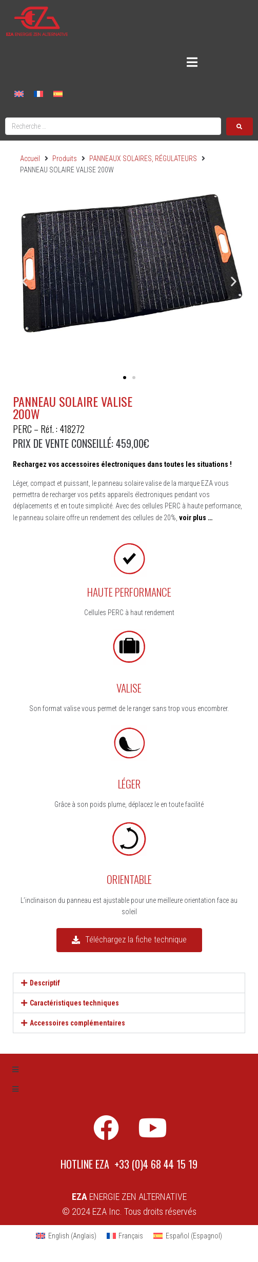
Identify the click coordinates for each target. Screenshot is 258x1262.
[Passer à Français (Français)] (125, 1236)
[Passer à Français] (38, 93)
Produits (64, 158)
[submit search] (239, 126)
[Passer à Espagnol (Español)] (187, 1236)
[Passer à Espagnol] (58, 93)
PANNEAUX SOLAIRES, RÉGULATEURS (143, 158)
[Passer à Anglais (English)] (66, 1236)
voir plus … (195, 518)
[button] (24, 281)
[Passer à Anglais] (19, 93)
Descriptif (45, 983)
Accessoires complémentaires (77, 1023)
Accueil (30, 158)
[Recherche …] (113, 126)
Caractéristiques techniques (74, 1003)
